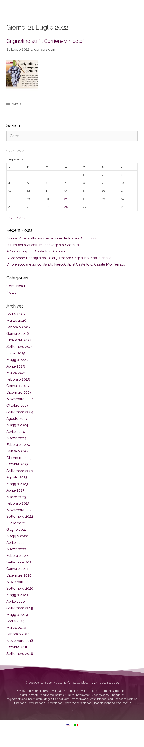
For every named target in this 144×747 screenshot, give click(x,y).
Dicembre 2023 (18, 468)
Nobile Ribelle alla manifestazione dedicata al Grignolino (52, 249)
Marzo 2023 (16, 508)
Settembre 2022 (19, 527)
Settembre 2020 (19, 599)
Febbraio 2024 (18, 455)
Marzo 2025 (16, 383)
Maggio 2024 (17, 436)
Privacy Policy (25, 701)
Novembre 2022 (19, 521)
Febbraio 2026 (18, 338)
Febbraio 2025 (18, 390)
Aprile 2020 (15, 612)
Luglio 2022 (15, 534)
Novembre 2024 (19, 410)
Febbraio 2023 (18, 514)
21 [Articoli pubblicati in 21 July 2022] (65, 209)
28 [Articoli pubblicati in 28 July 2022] (66, 217)
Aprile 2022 (15, 553)
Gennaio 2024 (17, 462)
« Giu (10, 229)
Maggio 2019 (17, 625)
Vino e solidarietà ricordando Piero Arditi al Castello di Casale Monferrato (65, 275)
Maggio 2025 (17, 370)
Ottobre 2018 (17, 658)
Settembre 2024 (19, 423)
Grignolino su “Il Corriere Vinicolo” (45, 52)
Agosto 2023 (16, 488)
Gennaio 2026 (17, 344)
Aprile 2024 (15, 442)
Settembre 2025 (19, 357)
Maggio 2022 (17, 547)
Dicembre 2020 (19, 586)
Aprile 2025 (15, 377)
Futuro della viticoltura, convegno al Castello (42, 256)
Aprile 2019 (15, 632)
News (16, 115)
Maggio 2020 (17, 606)
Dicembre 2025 (19, 351)
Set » (21, 229)
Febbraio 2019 (18, 645)
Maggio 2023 (17, 495)
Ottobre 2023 (17, 475)
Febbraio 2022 (18, 566)
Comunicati (15, 297)
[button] (136, 14)
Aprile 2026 (15, 325)
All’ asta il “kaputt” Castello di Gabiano (36, 262)
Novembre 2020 (19, 592)
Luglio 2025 (15, 364)
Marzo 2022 (16, 560)
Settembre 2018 (19, 664)
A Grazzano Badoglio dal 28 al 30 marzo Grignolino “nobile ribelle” (59, 269)
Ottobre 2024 (17, 416)
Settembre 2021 (19, 573)
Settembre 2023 (19, 482)
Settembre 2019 (19, 619)
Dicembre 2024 (19, 403)
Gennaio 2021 (17, 579)
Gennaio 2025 (17, 396)
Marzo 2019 (16, 638)
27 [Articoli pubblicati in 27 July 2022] (47, 217)
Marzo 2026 (16, 331)
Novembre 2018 (19, 651)
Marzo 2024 (16, 449)
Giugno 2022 (16, 540)
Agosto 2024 (17, 429)
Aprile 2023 (15, 501)
